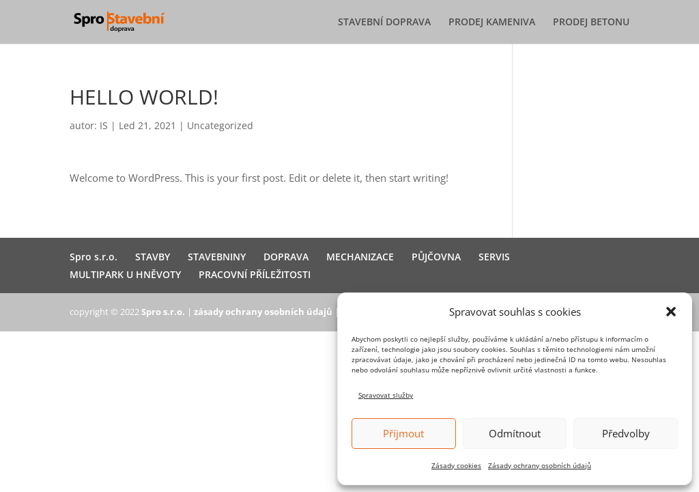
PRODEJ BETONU (591, 22)
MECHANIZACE (360, 256)
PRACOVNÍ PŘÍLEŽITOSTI (255, 274)
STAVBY (152, 256)
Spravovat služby (385, 395)
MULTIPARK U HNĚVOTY (125, 274)
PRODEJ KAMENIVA (491, 22)
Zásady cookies (456, 465)
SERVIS (494, 256)
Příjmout (403, 433)
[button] (671, 311)
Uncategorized (220, 125)
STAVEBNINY (217, 256)
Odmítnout (515, 433)
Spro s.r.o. (93, 256)
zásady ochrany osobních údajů (263, 311)
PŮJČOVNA (436, 256)
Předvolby (626, 433)
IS (104, 125)
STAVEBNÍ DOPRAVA (384, 22)
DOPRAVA (286, 256)
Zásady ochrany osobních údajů (539, 465)
